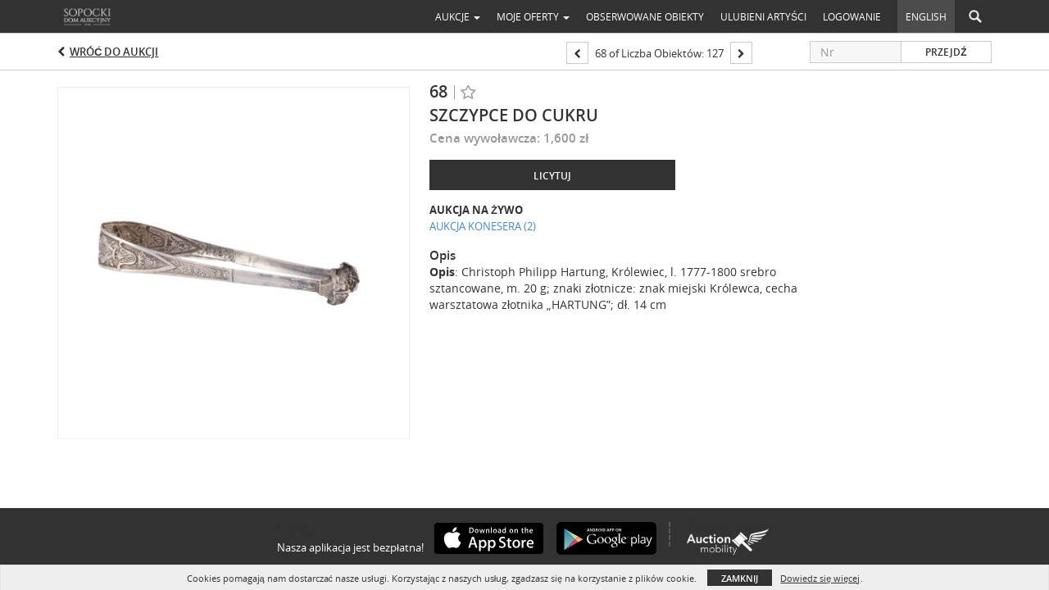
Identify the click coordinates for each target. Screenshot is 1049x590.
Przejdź (945, 52)
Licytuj (552, 176)
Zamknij (739, 578)
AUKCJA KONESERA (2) (482, 226)
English (926, 16)
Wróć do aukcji (114, 51)
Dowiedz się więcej (820, 578)
